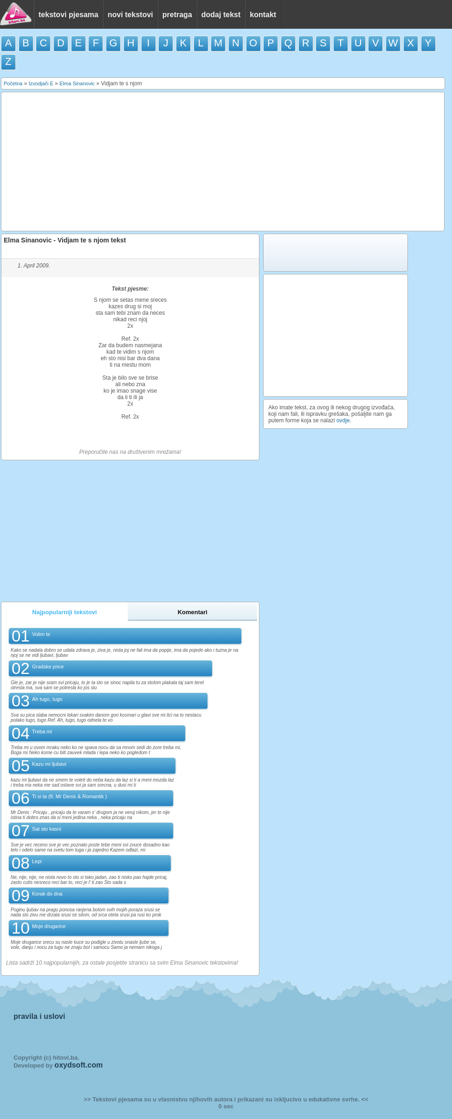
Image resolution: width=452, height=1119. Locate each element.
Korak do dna (47, 893)
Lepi (37, 861)
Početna (13, 83)
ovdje (343, 420)
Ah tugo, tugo (47, 699)
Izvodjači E (41, 83)
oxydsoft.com (78, 1065)
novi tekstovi (130, 15)
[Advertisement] (223, 162)
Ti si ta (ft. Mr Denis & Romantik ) (69, 796)
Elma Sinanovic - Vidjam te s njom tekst (65, 240)
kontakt (263, 15)
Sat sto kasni (46, 829)
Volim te (41, 634)
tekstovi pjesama (68, 15)
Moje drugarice (49, 926)
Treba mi (42, 731)
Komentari (192, 612)
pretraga (177, 15)
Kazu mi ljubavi (49, 764)
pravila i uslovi (39, 1016)
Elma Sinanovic (77, 83)
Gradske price (48, 666)
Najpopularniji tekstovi (64, 612)
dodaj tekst (220, 15)
